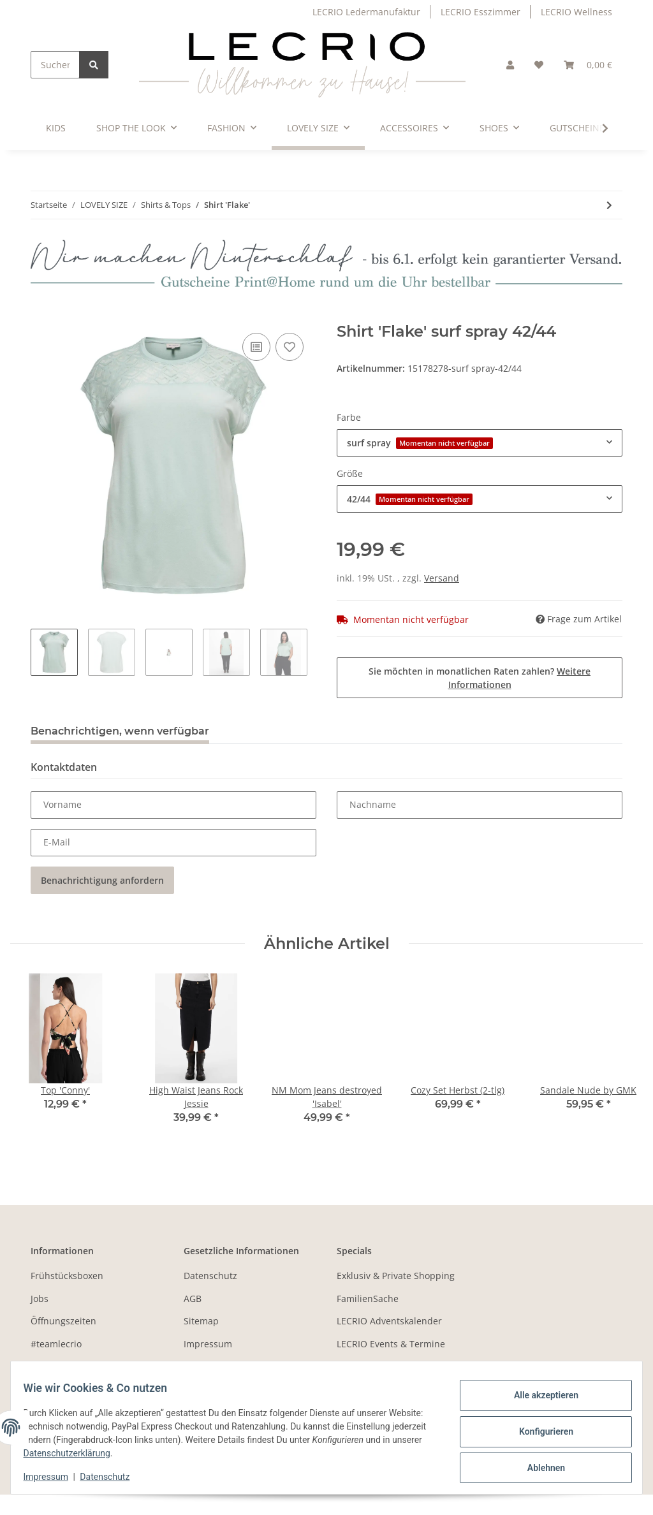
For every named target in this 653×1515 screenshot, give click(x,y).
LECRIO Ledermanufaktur (366, 12)
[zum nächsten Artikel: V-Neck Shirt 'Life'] (609, 205)
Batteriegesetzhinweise (233, 1366)
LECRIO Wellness (576, 12)
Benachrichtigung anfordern (102, 880)
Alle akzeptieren (538, 1398)
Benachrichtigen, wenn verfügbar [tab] (120, 731)
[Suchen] (55, 64)
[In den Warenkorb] (41, 316)
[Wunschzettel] (539, 65)
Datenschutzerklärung (186, 1453)
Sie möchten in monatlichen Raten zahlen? (480, 678)
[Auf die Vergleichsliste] (256, 347)
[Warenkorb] (588, 65)
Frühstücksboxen (67, 1276)
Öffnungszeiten (63, 1321)
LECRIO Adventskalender (389, 1321)
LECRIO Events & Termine (391, 1344)
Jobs (39, 1298)
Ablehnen (538, 1465)
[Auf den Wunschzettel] (289, 347)
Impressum (208, 1344)
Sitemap (201, 1321)
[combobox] (479, 443)
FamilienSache (368, 1298)
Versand (441, 578)
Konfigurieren (538, 1431)
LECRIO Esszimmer (480, 12)
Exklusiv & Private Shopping (396, 1276)
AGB (193, 1298)
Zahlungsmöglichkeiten (80, 1366)
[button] (510, 65)
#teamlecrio (56, 1344)
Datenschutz (210, 1276)
